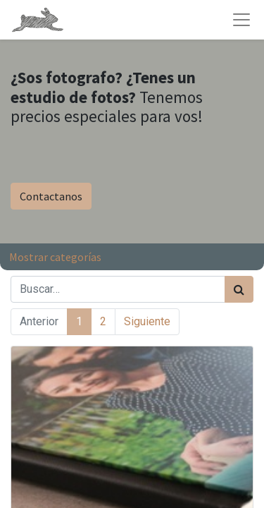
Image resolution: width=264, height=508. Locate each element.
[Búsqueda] (239, 289)
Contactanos (51, 196)
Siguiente (147, 321)
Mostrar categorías (55, 257)
